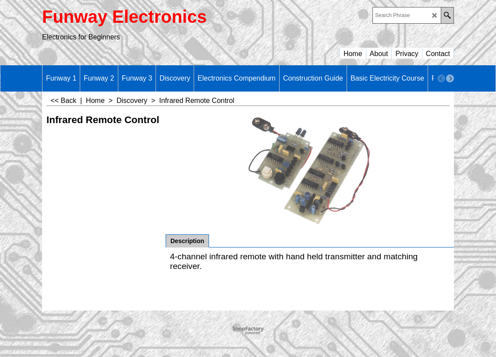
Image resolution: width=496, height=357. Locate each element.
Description (187, 240)
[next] (450, 78)
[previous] (441, 78)
